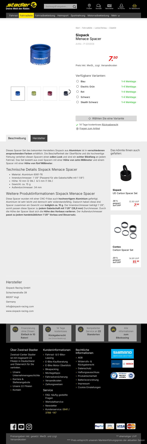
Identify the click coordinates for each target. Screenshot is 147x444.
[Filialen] (89, 6)
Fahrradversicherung (56, 376)
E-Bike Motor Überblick (58, 365)
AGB (80, 357)
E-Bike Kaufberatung (56, 361)
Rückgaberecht (110, 124)
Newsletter (51, 405)
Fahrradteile (26, 15)
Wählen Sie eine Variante (106, 118)
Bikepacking (52, 369)
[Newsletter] (109, 6)
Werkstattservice (54, 401)
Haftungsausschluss (88, 372)
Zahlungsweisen (54, 384)
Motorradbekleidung (98, 15)
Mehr (114, 15)
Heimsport (62, 15)
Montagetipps (52, 372)
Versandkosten (53, 380)
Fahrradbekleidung (45, 15)
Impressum (84, 383)
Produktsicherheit (87, 375)
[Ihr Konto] (121, 6)
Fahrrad (13, 15)
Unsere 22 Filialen (22, 386)
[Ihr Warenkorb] (134, 6)
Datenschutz (84, 368)
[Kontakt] (98, 6)
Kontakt (17, 389)
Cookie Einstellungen (89, 387)
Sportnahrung (78, 15)
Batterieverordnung (88, 379)
